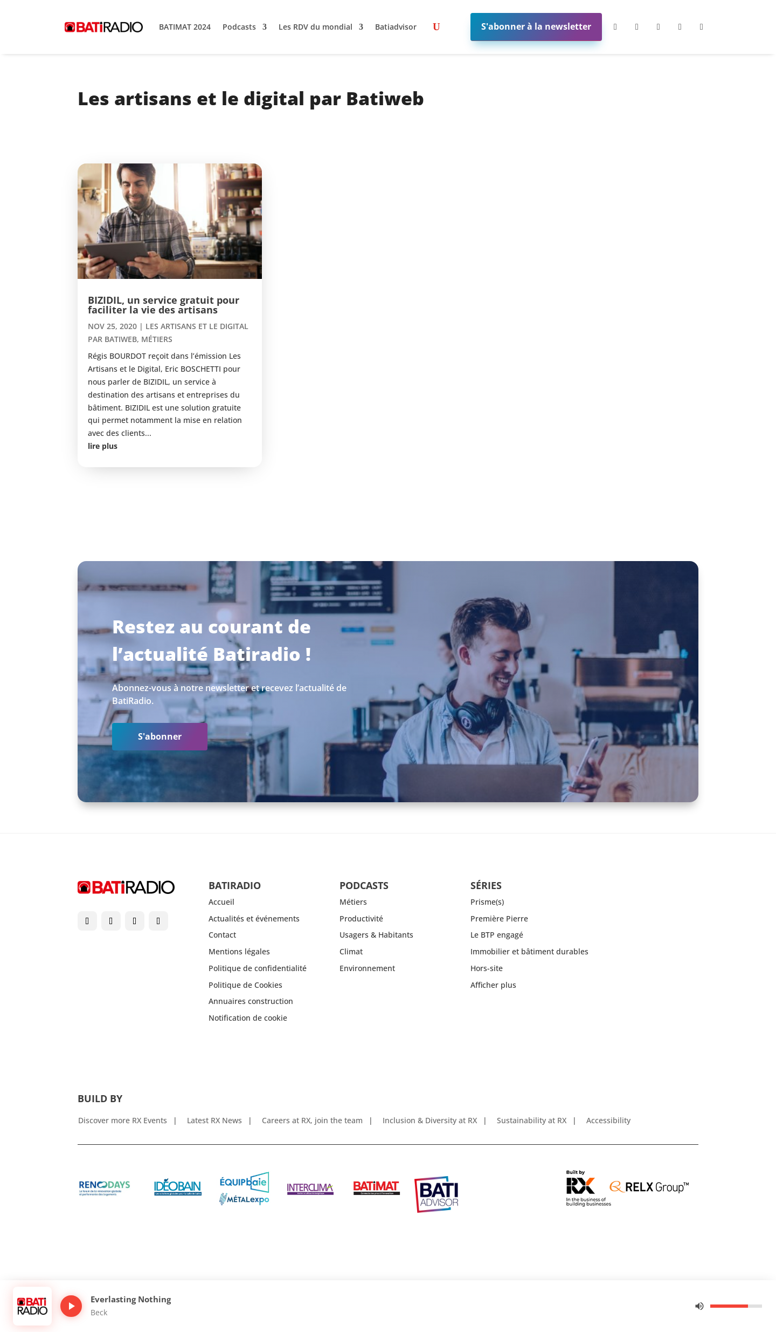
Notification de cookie (248, 1018)
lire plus (102, 446)
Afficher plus (493, 985)
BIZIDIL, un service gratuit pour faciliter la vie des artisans (163, 304)
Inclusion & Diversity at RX (430, 1121)
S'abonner (160, 736)
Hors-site (486, 968)
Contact (222, 935)
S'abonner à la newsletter (536, 26)
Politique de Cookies (245, 985)
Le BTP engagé (496, 935)
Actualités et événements (254, 918)
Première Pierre (499, 918)
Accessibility (608, 1121)
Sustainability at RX (531, 1121)
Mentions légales (239, 951)
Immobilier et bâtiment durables (529, 951)
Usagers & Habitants (376, 935)
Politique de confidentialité (258, 968)
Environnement (367, 968)
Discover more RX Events (122, 1121)
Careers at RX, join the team (312, 1121)
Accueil (221, 902)
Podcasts (239, 27)
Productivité (361, 918)
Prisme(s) (487, 902)
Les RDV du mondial (315, 27)
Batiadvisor (396, 27)
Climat (351, 951)
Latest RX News (214, 1121)
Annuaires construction (251, 1001)
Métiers (156, 339)
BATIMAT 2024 (185, 27)
